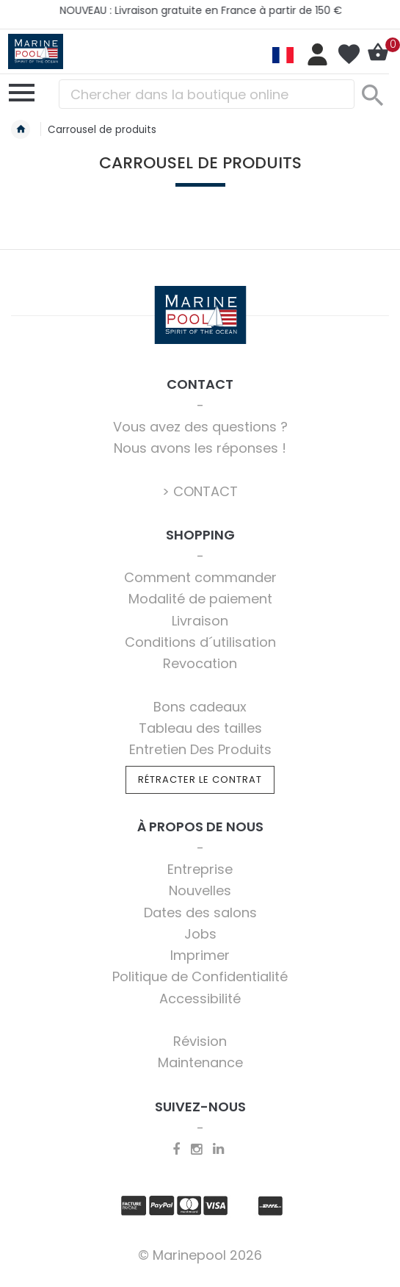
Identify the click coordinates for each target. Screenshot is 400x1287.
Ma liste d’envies (349, 54)
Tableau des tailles (200, 728)
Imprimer (200, 955)
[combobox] (206, 94)
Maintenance (200, 1062)
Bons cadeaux (200, 707)
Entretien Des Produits (200, 749)
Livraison (200, 621)
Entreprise (200, 869)
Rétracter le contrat (200, 779)
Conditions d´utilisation (200, 642)
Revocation (200, 663)
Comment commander (200, 577)
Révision (200, 1041)
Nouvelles (200, 890)
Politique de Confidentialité (200, 976)
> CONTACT (200, 491)
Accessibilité (200, 998)
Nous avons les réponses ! (200, 448)
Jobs (200, 934)
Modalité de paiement (200, 598)
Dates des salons (200, 912)
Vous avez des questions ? (200, 426)
